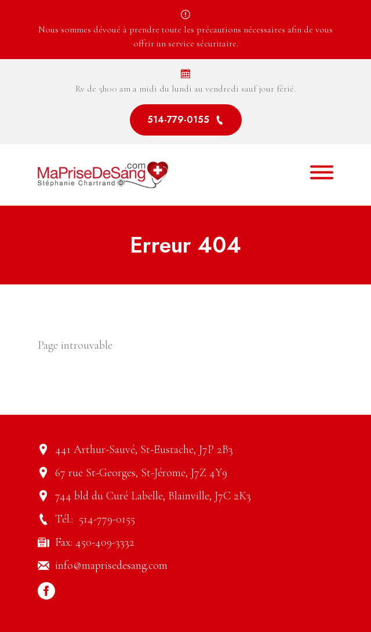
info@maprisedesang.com (111, 565)
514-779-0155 (185, 119)
